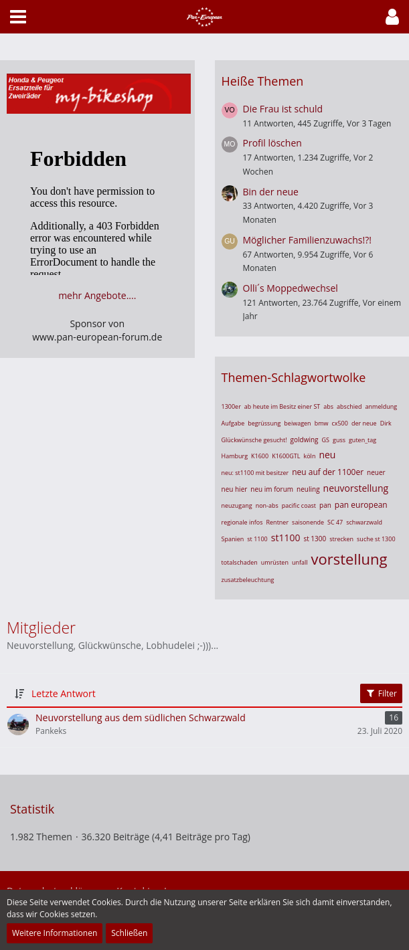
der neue (364, 423)
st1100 (286, 537)
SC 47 (335, 522)
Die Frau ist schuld (283, 108)
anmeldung (381, 406)
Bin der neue (271, 191)
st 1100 (257, 539)
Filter (381, 693)
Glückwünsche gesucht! (254, 440)
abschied (349, 406)
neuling (308, 489)
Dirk (386, 423)
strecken (341, 539)
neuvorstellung (356, 488)
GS (325, 440)
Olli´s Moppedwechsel (290, 288)
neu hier (235, 489)
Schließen (129, 933)
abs (328, 406)
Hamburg (235, 456)
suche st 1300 (376, 539)
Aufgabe (233, 423)
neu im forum (271, 489)
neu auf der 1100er (327, 472)
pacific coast (299, 505)
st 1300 (314, 538)
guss (339, 440)
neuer (376, 472)
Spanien (233, 539)
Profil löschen (272, 142)
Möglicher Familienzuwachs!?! (307, 239)
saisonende (308, 522)
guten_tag (362, 440)
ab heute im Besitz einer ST (282, 406)
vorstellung (349, 559)
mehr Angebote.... (97, 295)
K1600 (259, 456)
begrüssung (264, 423)
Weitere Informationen (54, 933)
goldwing (305, 439)
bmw (322, 423)
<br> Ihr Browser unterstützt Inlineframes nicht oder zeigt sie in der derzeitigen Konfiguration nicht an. (97, 208)
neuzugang (237, 505)
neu (327, 454)
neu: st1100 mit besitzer (255, 472)
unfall (300, 562)
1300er (231, 406)
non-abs (267, 505)
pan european (361, 504)
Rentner (277, 522)
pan (325, 505)
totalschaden (240, 562)
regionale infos (242, 522)
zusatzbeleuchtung (248, 579)
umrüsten (275, 562)
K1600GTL (286, 456)
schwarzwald (364, 522)
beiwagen (297, 423)
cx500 (339, 423)
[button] (392, 16)
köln (309, 456)
